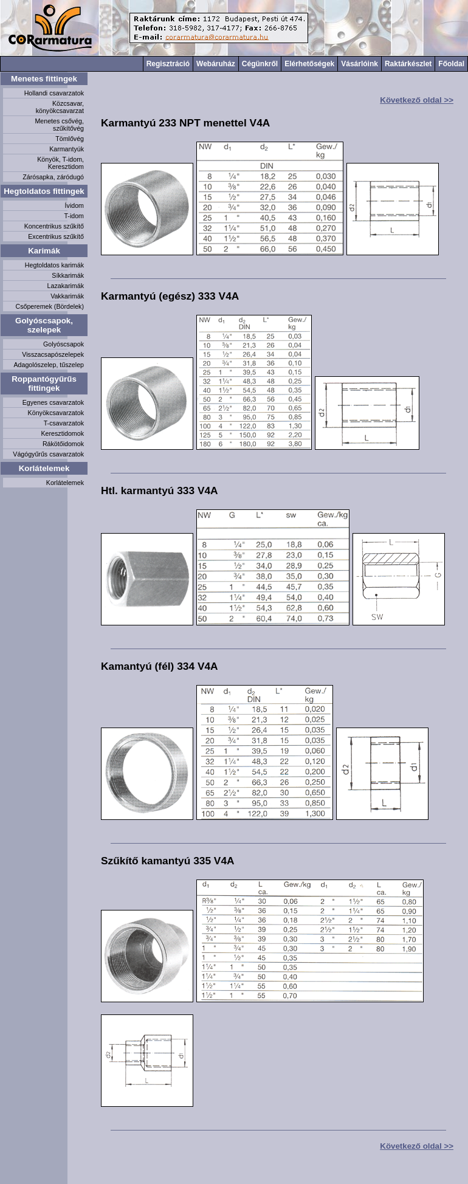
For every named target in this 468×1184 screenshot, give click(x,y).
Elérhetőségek (309, 64)
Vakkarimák (67, 296)
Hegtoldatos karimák (54, 265)
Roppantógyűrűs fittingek (44, 383)
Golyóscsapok (63, 344)
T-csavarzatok (64, 423)
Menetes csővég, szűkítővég (59, 124)
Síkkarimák (68, 275)
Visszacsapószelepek (53, 354)
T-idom (74, 215)
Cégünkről (260, 64)
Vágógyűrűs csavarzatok (48, 454)
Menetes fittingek (44, 78)
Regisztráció (168, 64)
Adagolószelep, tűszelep (48, 364)
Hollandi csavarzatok (54, 93)
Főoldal (451, 64)
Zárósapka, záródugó (53, 177)
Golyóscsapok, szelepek (44, 325)
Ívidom (74, 205)
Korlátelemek (44, 468)
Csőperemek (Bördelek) (49, 306)
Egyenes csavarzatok (53, 402)
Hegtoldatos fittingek (44, 191)
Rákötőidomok (63, 443)
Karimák (44, 250)
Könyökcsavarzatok (56, 412)
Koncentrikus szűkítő (54, 226)
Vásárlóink (359, 64)
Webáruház (215, 64)
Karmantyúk (66, 149)
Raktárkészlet (408, 64)
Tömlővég (69, 138)
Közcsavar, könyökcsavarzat (60, 107)
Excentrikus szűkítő (56, 236)
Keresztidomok (62, 433)
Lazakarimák (65, 285)
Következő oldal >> (416, 100)
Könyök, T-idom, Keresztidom (60, 163)
